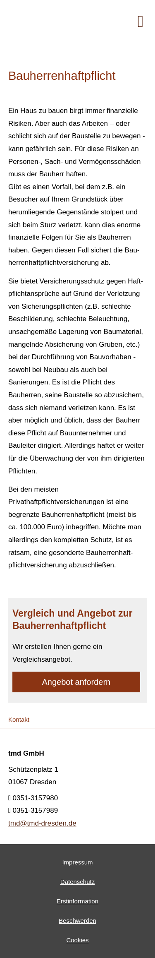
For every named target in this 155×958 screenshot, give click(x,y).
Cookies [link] (77, 940)
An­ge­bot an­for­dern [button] (76, 682)
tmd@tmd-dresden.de (42, 823)
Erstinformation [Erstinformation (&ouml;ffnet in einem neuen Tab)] (77, 901)
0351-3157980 (35, 798)
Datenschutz (77, 881)
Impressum (77, 862)
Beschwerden (77, 920)
